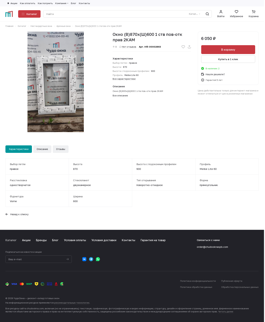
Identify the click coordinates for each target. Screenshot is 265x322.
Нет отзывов (127, 46)
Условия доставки (103, 240)
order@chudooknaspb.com (212, 246)
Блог (55, 240)
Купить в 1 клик (228, 59)
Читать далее (225, 311)
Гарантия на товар (153, 240)
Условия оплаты (75, 240)
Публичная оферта (231, 281)
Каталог (11, 240)
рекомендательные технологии (71, 302)
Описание (42, 149)
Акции (26, 240)
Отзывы (60, 149)
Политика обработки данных (196, 287)
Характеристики (19, 149)
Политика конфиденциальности (198, 281)
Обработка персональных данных (240, 287)
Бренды (41, 240)
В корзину (228, 49)
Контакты (128, 240)
